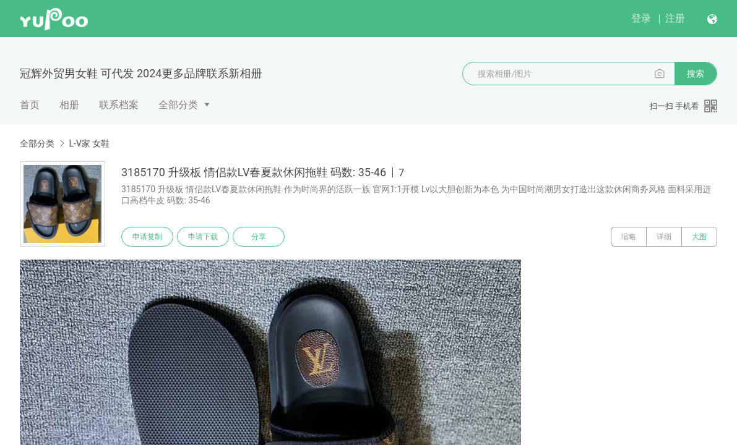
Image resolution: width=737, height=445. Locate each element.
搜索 (695, 73)
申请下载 (203, 236)
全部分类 (178, 105)
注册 (675, 18)
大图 (699, 236)
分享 (258, 236)
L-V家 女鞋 (89, 143)
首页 (30, 105)
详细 (664, 236)
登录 (641, 18)
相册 (69, 105)
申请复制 (147, 236)
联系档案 (119, 105)
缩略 (628, 236)
